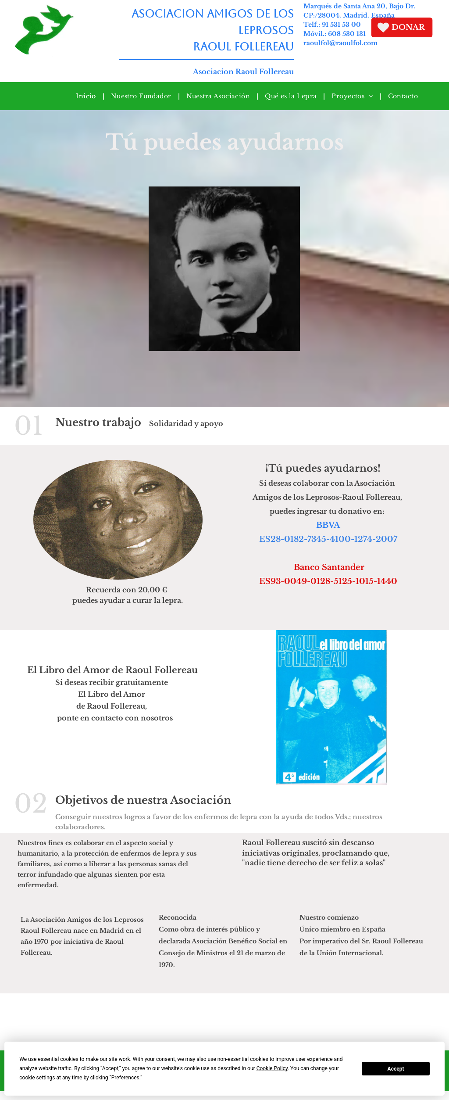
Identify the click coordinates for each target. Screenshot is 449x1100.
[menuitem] (86, 96)
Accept (396, 1069)
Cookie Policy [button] (272, 1068)
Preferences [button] (125, 1078)
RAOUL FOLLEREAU (239, 46)
